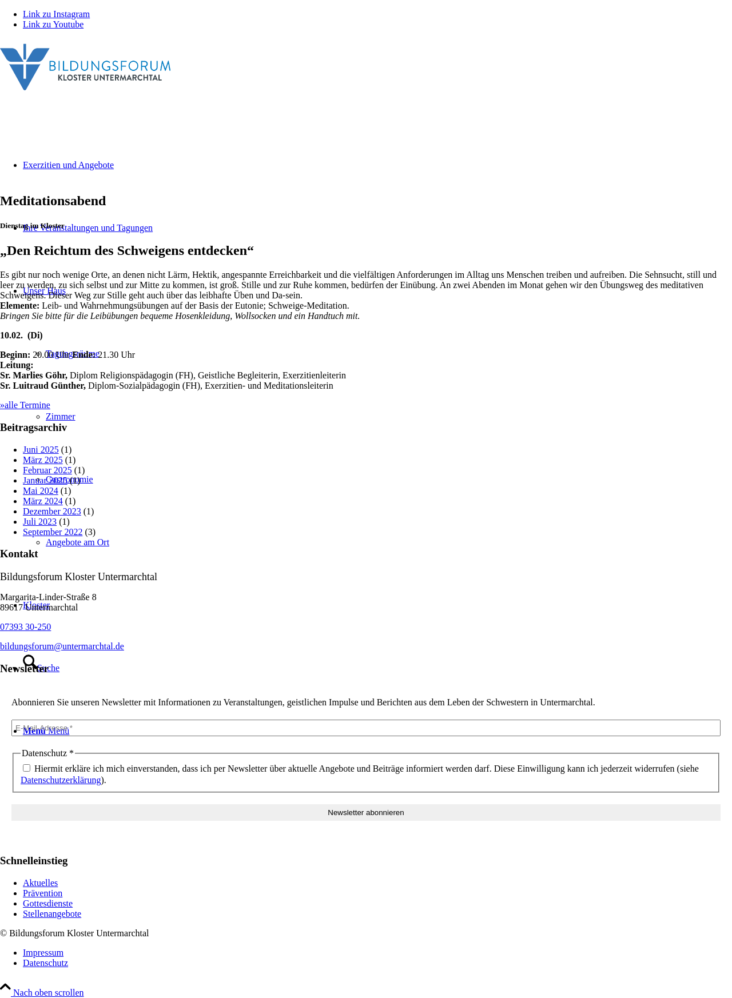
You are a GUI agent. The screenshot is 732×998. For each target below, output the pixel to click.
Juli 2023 (40, 521)
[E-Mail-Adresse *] (366, 728)
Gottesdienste (48, 903)
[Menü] (46, 731)
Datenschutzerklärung (61, 780)
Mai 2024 (40, 491)
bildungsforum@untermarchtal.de (62, 646)
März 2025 (43, 460)
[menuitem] (377, 953)
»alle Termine (25, 405)
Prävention (42, 893)
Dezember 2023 (52, 511)
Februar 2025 (47, 470)
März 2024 (43, 501)
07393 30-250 (25, 627)
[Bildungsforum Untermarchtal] (86, 93)
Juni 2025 (41, 449)
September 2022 (52, 532)
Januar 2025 (45, 480)
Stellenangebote (52, 914)
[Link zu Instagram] (56, 14)
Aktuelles (40, 883)
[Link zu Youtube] (53, 24)
